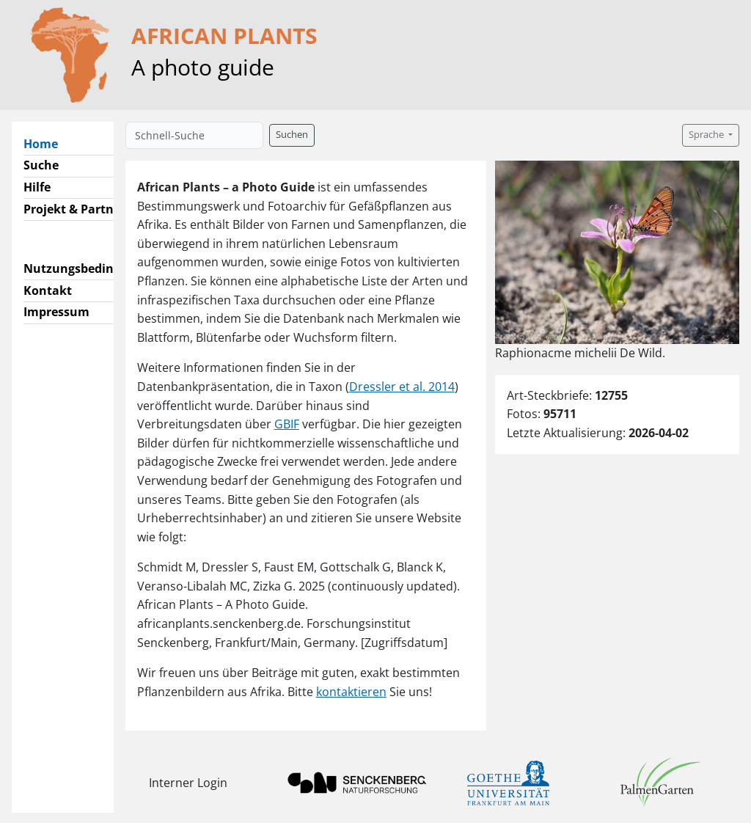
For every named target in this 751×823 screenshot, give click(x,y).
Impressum (56, 312)
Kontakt (47, 290)
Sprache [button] (707, 134)
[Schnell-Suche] (194, 135)
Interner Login (188, 783)
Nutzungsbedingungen (90, 268)
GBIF (286, 424)
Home (46, 143)
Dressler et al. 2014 (402, 386)
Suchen (292, 134)
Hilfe (37, 187)
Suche (41, 165)
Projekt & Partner (74, 209)
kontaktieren (351, 692)
